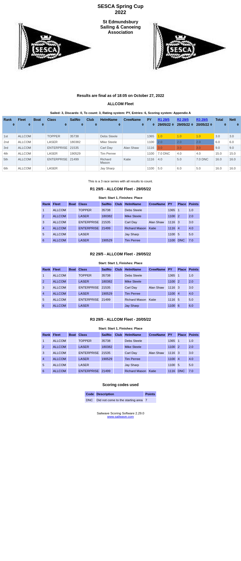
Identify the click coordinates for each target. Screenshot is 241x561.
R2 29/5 (183, 120)
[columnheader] (9, 124)
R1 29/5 (163, 120)
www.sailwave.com (120, 416)
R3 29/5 (202, 120)
